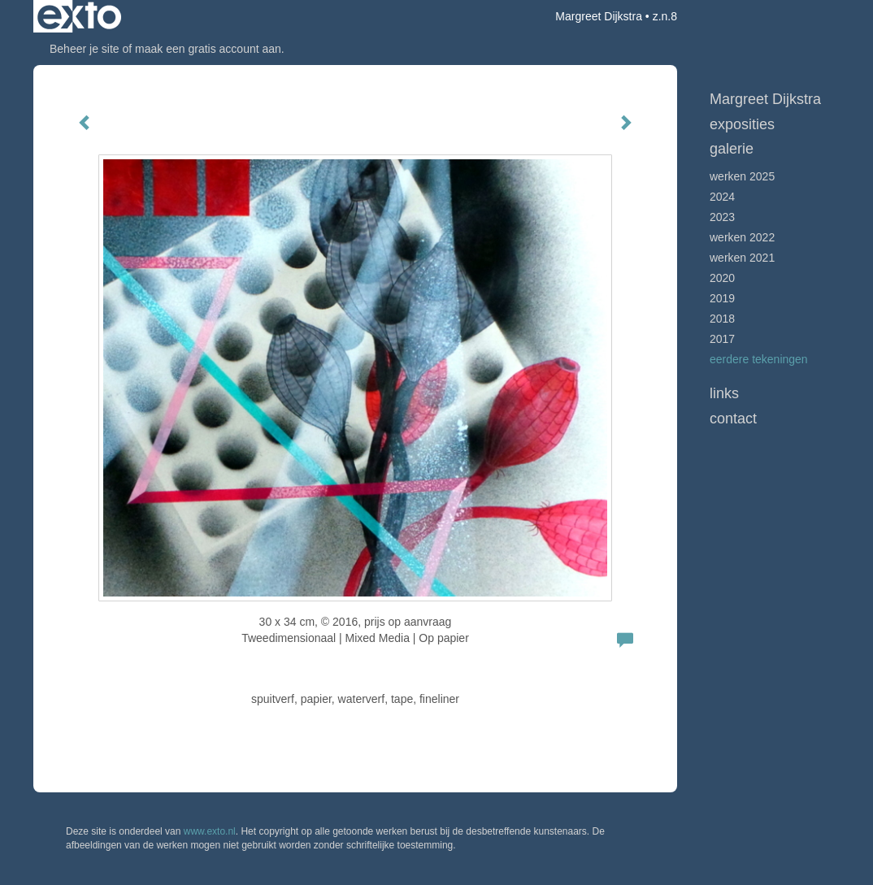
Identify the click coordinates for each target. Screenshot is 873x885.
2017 (722, 338)
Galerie (732, 149)
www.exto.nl (210, 831)
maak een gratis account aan (208, 48)
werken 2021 (742, 257)
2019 (722, 298)
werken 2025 (742, 176)
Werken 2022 (742, 237)
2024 (722, 196)
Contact (733, 418)
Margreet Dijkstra (598, 16)
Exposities (742, 124)
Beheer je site (84, 48)
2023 (722, 216)
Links (724, 393)
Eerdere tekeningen (759, 359)
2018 (722, 318)
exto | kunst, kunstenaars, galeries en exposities (79, 16)
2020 (722, 277)
